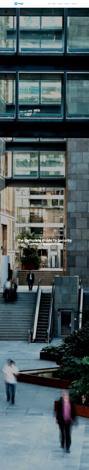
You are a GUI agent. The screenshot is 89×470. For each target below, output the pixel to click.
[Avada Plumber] (19, 2)
